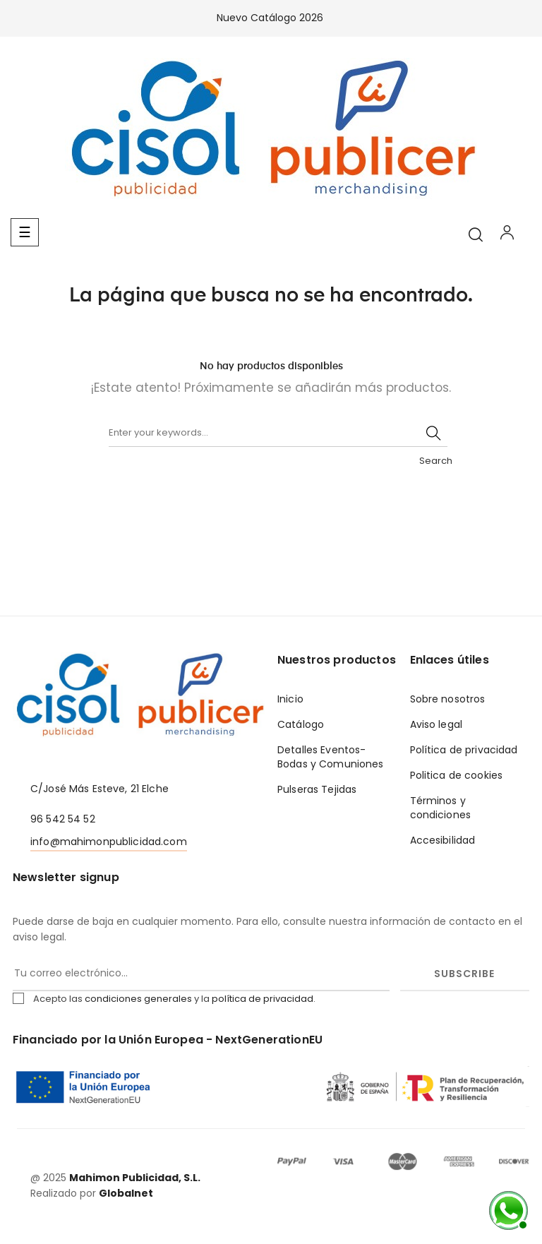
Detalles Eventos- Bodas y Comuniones (330, 757)
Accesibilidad (443, 840)
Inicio (290, 699)
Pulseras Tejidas (316, 789)
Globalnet (126, 1193)
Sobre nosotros (448, 699)
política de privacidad (262, 998)
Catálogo (300, 724)
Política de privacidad (464, 750)
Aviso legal (436, 724)
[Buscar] (278, 433)
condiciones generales (138, 998)
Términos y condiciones (440, 808)
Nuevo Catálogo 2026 (271, 18)
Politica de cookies (456, 775)
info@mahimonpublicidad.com (108, 842)
